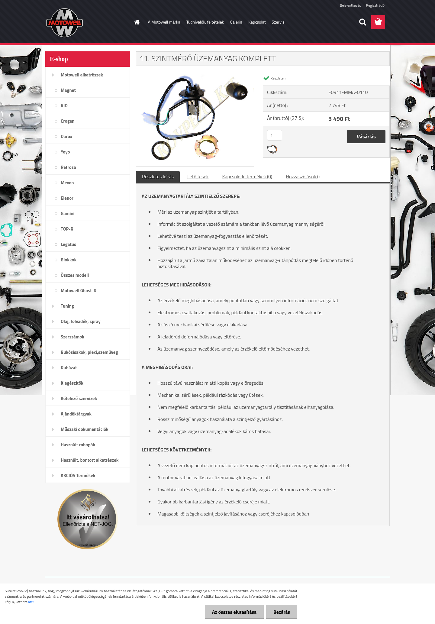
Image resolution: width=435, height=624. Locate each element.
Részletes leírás (158, 176)
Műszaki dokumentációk (84, 429)
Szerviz (278, 22)
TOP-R (67, 228)
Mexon (67, 182)
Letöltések (197, 176)
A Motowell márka (164, 22)
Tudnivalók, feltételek (205, 22)
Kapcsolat (257, 22)
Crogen (68, 121)
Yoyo (65, 151)
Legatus (68, 244)
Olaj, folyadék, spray (81, 321)
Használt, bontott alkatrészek (90, 460)
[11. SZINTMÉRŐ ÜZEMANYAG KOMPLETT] (195, 74)
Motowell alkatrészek (82, 74)
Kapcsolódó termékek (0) (247, 176)
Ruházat (69, 367)
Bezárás (281, 612)
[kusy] (274, 135)
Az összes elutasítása (233, 612)
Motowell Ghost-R (78, 290)
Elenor (67, 198)
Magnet (68, 90)
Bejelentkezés (350, 5)
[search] (362, 22)
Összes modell (75, 275)
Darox (66, 136)
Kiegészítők (72, 383)
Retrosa (68, 167)
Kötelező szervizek (79, 398)
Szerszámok (72, 336)
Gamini (67, 213)
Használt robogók (78, 444)
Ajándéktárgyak (76, 413)
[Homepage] (136, 22)
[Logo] (86, 22)
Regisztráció (375, 5)
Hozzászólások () (303, 176)
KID (64, 105)
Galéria (236, 22)
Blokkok (68, 259)
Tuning (67, 305)
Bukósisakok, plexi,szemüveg (89, 352)
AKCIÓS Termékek (78, 475)
